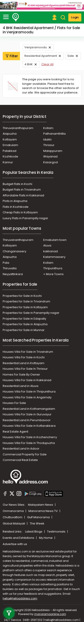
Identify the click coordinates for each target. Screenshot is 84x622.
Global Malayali (14, 523)
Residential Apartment (40, 56)
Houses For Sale (14, 403)
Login (75, 17)
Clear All (47, 64)
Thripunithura (52, 268)
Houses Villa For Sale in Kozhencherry (30, 437)
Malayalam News (41, 505)
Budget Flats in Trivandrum (22, 189)
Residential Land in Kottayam (23, 363)
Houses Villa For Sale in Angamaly (27, 397)
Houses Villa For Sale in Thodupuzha (29, 443)
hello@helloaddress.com (20, 598)
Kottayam (10, 139)
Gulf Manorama (38, 517)
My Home (46, 538)
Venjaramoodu (35, 47)
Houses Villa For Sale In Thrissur (25, 369)
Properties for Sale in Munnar (24, 330)
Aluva (47, 245)
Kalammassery (54, 257)
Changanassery (14, 251)
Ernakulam (10, 145)
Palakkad (9, 151)
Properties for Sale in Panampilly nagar (31, 313)
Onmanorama (13, 511)
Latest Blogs (34, 531)
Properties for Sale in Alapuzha (25, 324)
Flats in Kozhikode (15, 207)
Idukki (47, 139)
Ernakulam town (55, 240)
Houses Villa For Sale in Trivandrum (28, 352)
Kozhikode (10, 156)
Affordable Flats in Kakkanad (23, 195)
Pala (6, 263)
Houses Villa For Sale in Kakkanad (27, 380)
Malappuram (52, 151)
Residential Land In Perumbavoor (27, 420)
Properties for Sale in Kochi (22, 296)
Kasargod (50, 162)
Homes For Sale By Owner (21, 374)
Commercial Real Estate (20, 460)
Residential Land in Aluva (20, 386)
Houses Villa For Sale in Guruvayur (27, 414)
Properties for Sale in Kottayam (25, 307)
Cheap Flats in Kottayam (20, 212)
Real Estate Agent (15, 431)
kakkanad (50, 251)
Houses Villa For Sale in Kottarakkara (29, 426)
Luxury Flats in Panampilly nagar (25, 218)
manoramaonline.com (50, 614)
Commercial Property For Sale (25, 454)
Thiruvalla (10, 268)
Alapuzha (10, 134)
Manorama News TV (43, 511)
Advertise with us (15, 544)
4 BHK (28, 64)
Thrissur (48, 145)
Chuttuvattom (13, 517)
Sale (70, 56)
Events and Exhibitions (19, 538)
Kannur (8, 162)
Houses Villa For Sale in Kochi (24, 357)
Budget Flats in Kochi (17, 184)
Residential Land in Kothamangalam (29, 409)
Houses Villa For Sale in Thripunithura (29, 391)
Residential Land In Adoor (21, 448)
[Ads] (42, 5)
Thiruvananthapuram (18, 128)
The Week (37, 523)
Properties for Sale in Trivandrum (26, 301)
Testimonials (56, 531)
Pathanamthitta (54, 134)
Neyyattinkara (13, 274)
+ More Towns (53, 274)
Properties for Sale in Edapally (24, 318)
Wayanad (50, 156)
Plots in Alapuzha (15, 201)
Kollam (48, 128)
